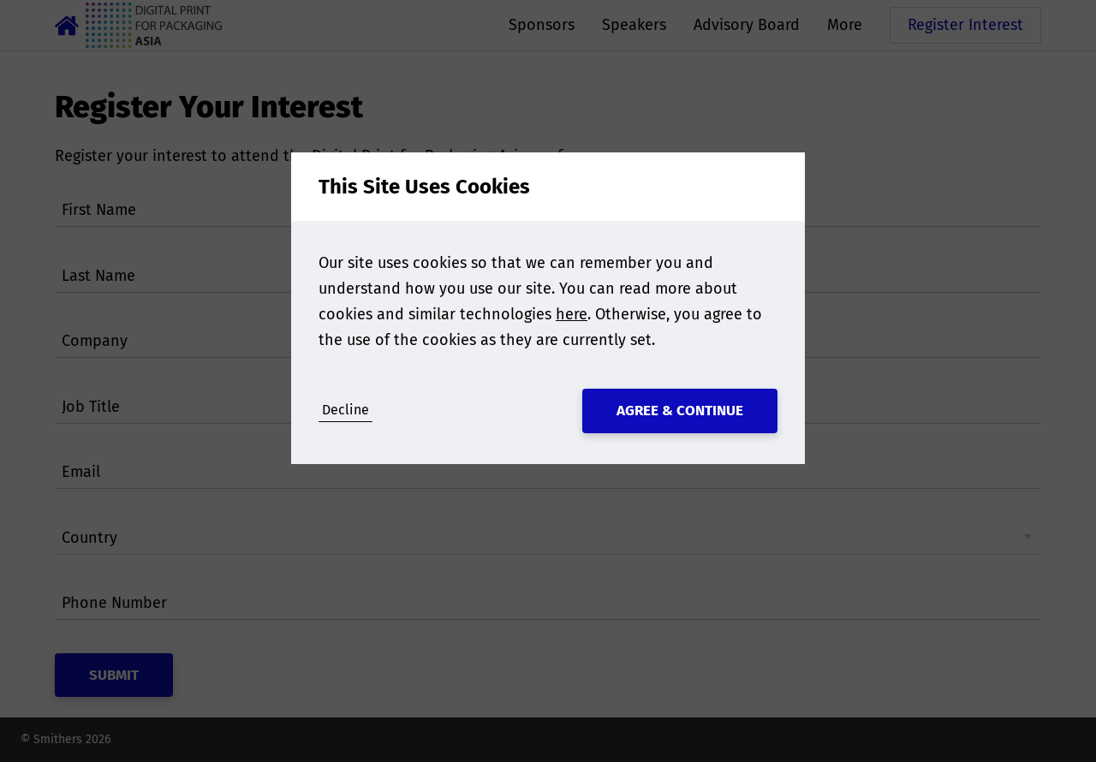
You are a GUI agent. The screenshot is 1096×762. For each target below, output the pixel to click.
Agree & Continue (679, 411)
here (571, 314)
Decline (345, 410)
